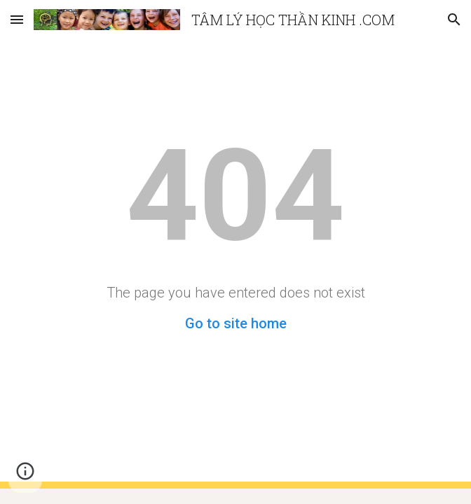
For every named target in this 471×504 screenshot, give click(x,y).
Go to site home (236, 323)
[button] (17, 19)
